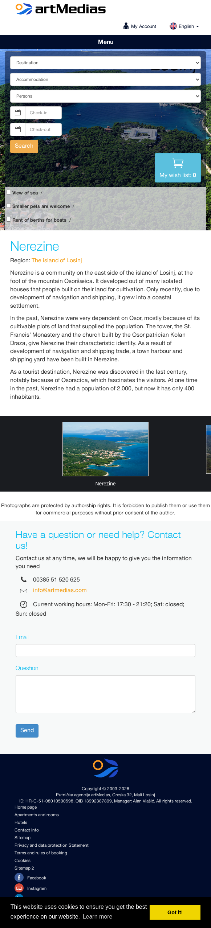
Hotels (21, 823)
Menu (105, 42)
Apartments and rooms (37, 815)
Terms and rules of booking (41, 853)
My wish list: (177, 167)
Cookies (23, 861)
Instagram (30, 887)
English (184, 26)
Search (24, 146)
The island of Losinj (57, 260)
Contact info (27, 830)
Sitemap (23, 838)
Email (22, 637)
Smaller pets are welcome (41, 206)
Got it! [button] (175, 912)
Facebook (30, 877)
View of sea (25, 193)
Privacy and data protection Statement (52, 845)
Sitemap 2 (24, 868)
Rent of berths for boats (39, 220)
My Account (143, 26)
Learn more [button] (98, 916)
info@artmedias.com (60, 591)
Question (27, 668)
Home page (26, 807)
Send (27, 730)
